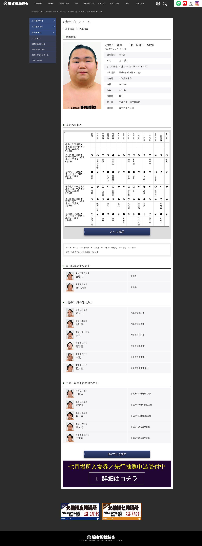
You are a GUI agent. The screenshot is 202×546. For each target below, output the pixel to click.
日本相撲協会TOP (36, 12)
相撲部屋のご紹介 (38, 44)
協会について (116, 3)
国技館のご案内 (90, 3)
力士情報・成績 (65, 3)
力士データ (63, 12)
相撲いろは (104, 3)
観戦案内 (52, 3)
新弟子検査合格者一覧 (40, 55)
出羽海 (122, 54)
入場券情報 (40, 3)
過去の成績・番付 (38, 49)
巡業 (78, 3)
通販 (129, 3)
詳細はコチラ (117, 478)
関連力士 (83, 28)
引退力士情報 (36, 61)
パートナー (142, 3)
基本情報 (69, 28)
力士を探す (73, 12)
